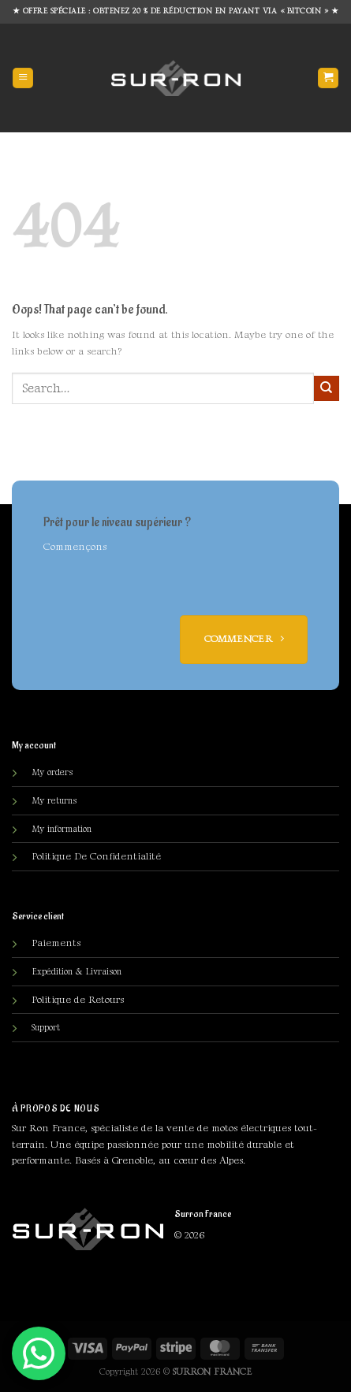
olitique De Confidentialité (96, 856)
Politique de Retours (78, 999)
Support (46, 1028)
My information (61, 829)
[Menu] (23, 78)
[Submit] (326, 388)
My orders (52, 772)
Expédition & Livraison (76, 972)
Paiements (56, 943)
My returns (54, 801)
